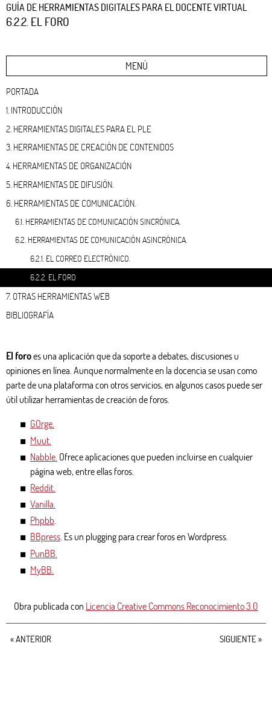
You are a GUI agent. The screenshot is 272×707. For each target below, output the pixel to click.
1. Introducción (34, 110)
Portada (22, 91)
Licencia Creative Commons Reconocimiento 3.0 (172, 605)
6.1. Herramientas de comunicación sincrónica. (97, 221)
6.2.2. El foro (53, 277)
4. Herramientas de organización (68, 166)
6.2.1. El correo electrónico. (80, 258)
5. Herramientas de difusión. (59, 184)
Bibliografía (30, 315)
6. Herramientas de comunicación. (71, 203)
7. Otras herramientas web (58, 296)
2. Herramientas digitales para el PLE (78, 129)
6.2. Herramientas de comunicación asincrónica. (101, 239)
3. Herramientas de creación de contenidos (90, 147)
